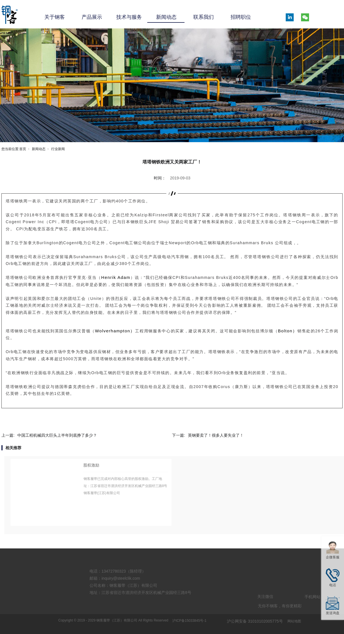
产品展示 (92, 17)
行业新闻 (58, 149)
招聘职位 (241, 17)
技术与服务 (129, 17)
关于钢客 (54, 17)
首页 (22, 149)
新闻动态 (166, 17)
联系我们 (203, 17)
